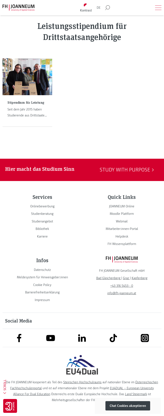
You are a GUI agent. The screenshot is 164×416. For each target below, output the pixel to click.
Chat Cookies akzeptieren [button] (128, 406)
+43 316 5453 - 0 (121, 286)
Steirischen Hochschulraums (82, 382)
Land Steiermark (136, 394)
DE (99, 8)
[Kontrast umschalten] (86, 8)
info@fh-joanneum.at (121, 293)
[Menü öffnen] (158, 7)
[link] (42, 206)
